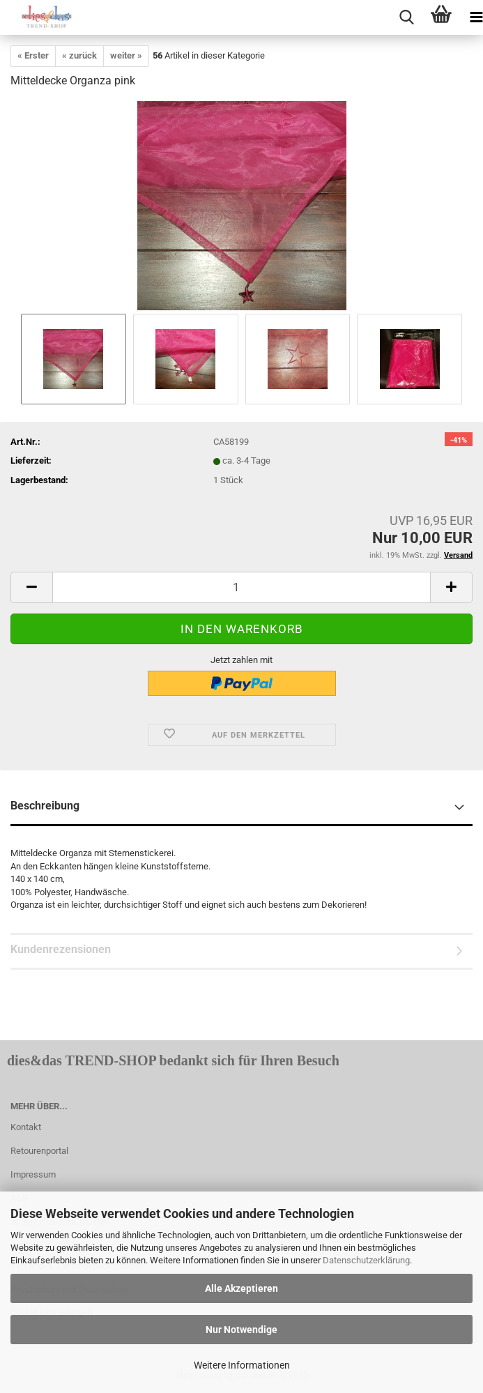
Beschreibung (44, 805)
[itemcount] (241, 587)
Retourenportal (39, 1150)
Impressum (33, 1174)
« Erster (33, 55)
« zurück (79, 55)
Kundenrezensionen (60, 949)
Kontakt (25, 1127)
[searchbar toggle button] (406, 17)
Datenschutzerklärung (366, 1260)
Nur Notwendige (241, 1329)
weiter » (126, 55)
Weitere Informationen (242, 1365)
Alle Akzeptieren (241, 1288)
